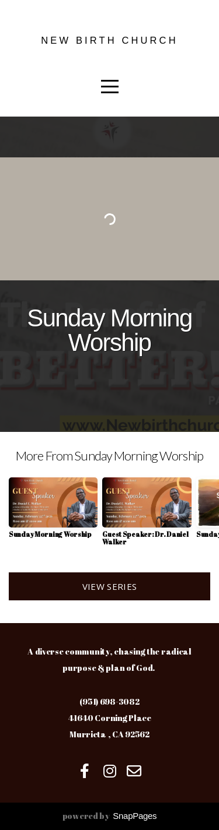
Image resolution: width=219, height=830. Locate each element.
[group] (53, 512)
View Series (109, 586)
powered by (109, 815)
